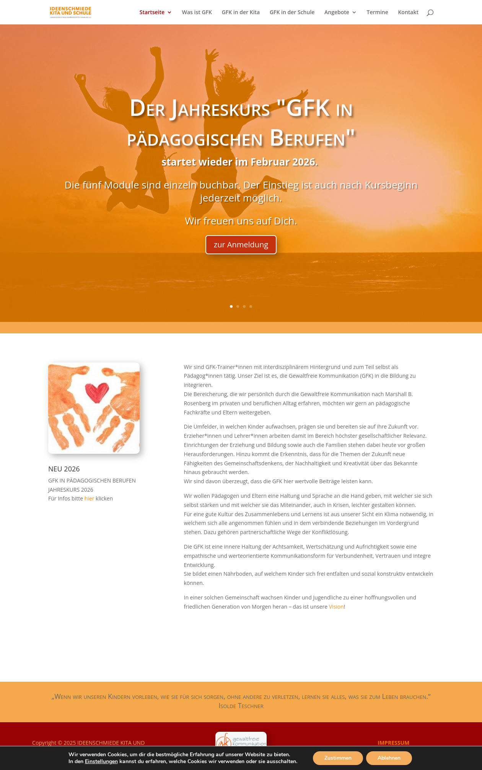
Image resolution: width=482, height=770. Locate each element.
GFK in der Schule (292, 13)
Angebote (336, 13)
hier (90, 498)
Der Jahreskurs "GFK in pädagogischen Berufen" (241, 122)
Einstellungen (101, 761)
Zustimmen (338, 758)
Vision (336, 606)
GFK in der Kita (241, 13)
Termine (377, 13)
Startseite (152, 13)
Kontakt (408, 13)
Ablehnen (389, 758)
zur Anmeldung (241, 244)
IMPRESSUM (393, 742)
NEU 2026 (64, 468)
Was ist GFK (197, 13)
